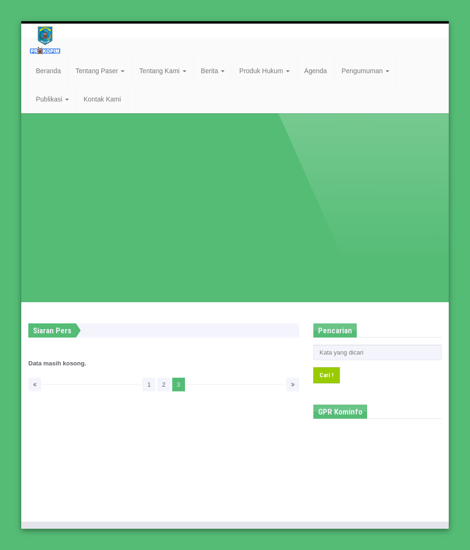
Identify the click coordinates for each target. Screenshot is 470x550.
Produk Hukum (264, 71)
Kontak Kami (102, 99)
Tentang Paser (100, 71)
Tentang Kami (162, 71)
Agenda (315, 71)
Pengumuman (365, 71)
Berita (213, 71)
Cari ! (326, 375)
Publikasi (52, 99)
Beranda (48, 71)
